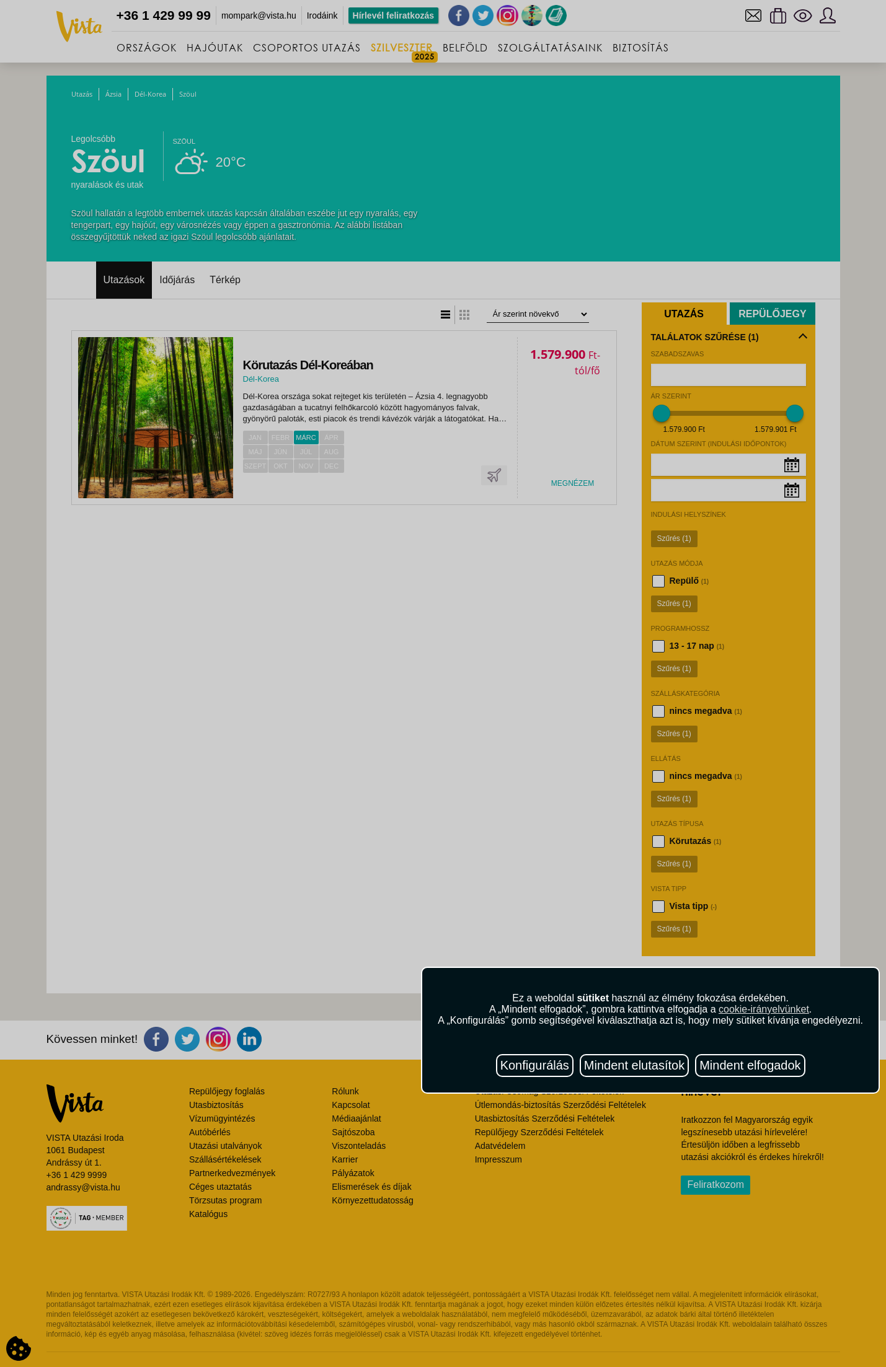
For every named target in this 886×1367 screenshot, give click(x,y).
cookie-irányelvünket (764, 1009)
